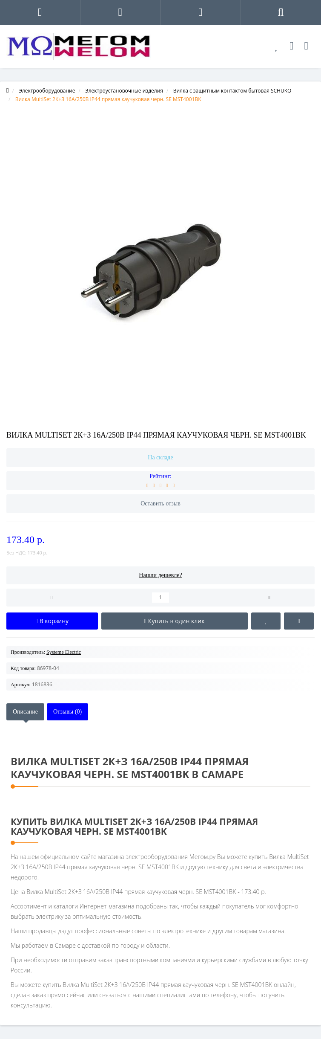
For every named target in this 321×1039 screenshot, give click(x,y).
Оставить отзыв (160, 503)
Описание (25, 711)
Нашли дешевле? (160, 575)
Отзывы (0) (67, 711)
